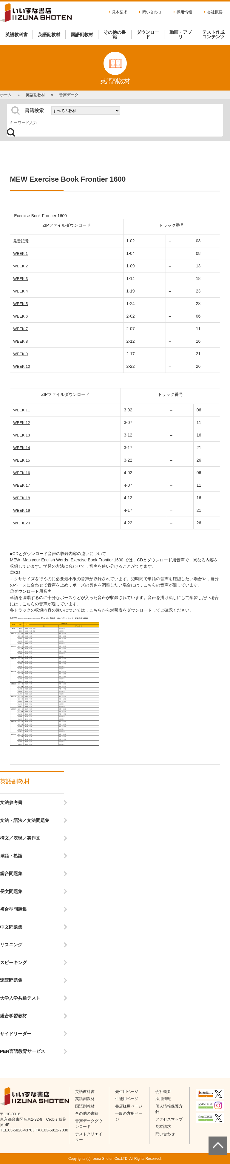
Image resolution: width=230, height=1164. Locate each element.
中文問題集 (11, 926)
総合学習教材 (13, 1015)
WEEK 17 (21, 485)
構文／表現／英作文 (20, 837)
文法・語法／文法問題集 (24, 820)
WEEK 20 (21, 523)
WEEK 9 (20, 354)
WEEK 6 (20, 316)
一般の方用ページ (128, 1116)
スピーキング (13, 962)
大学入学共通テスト (20, 998)
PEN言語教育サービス (22, 1051)
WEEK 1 (20, 253)
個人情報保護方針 (169, 1109)
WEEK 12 (21, 422)
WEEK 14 (21, 447)
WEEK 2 (20, 266)
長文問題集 (11, 891)
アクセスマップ (169, 1119)
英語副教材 (49, 34)
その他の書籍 (115, 34)
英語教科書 (16, 34)
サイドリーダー (15, 1033)
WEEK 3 (20, 278)
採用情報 (184, 12)
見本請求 (119, 12)
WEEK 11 (21, 410)
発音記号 (21, 241)
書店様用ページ (128, 1106)
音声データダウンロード (88, 1124)
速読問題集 (11, 980)
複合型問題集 (13, 909)
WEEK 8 (20, 341)
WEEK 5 (20, 303)
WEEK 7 (20, 329)
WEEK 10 (21, 366)
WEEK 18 (21, 498)
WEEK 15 (21, 460)
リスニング (11, 944)
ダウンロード (148, 34)
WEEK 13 (21, 435)
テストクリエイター (88, 1137)
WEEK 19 (21, 510)
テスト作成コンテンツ (213, 34)
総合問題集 (11, 873)
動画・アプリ (180, 34)
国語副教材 (82, 34)
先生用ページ (126, 1091)
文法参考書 (11, 802)
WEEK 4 (20, 291)
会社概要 (215, 12)
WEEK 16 (21, 473)
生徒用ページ (126, 1098)
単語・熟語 (11, 855)
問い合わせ (152, 12)
